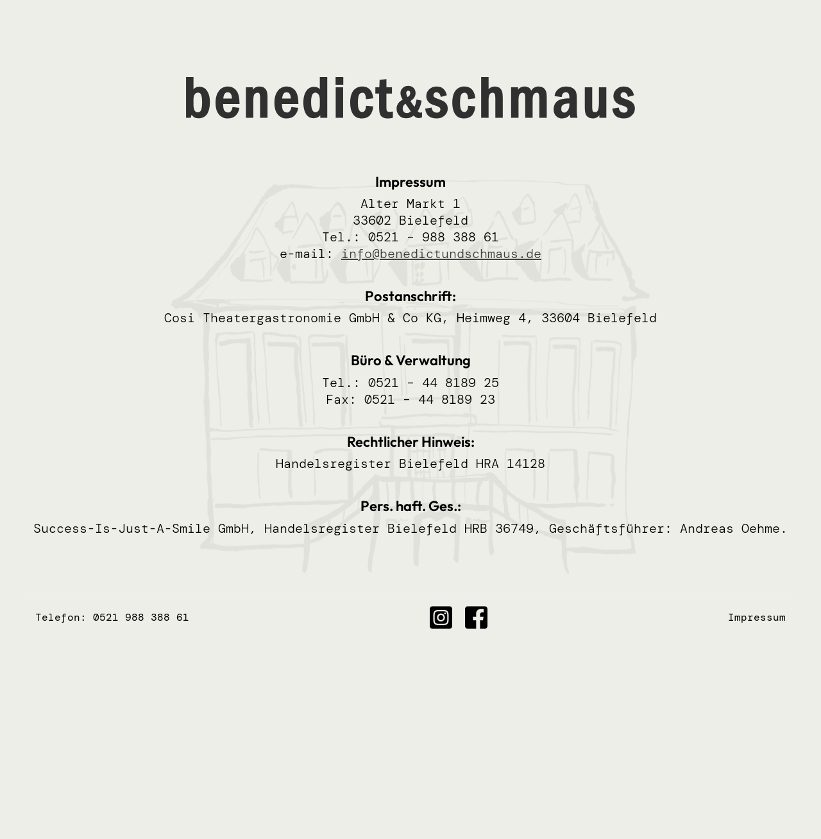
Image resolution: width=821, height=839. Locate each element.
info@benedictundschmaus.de (441, 253)
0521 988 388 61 (141, 617)
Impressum (757, 617)
